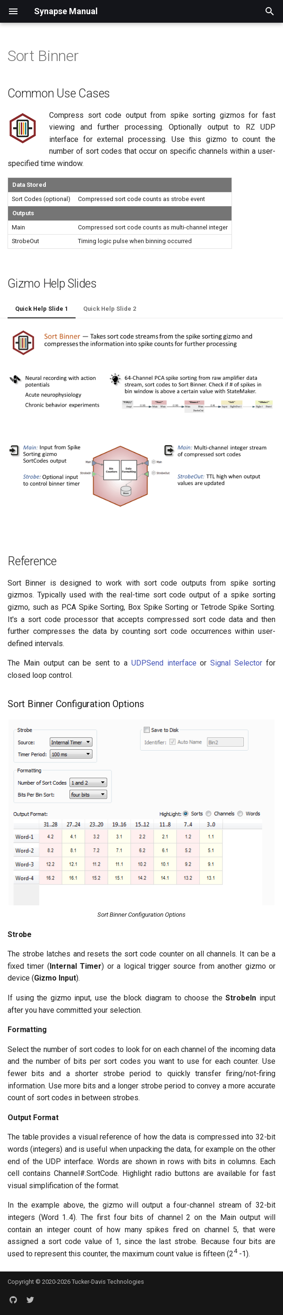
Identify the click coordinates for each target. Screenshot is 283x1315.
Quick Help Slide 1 (41, 308)
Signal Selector (236, 662)
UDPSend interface (164, 662)
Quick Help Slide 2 (109, 308)
